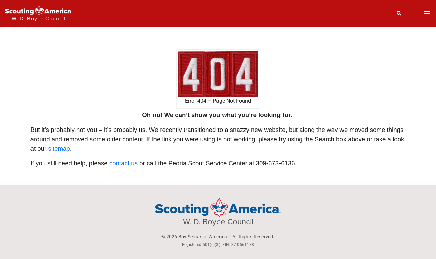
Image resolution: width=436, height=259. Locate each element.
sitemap (59, 148)
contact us (123, 163)
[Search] (399, 13)
